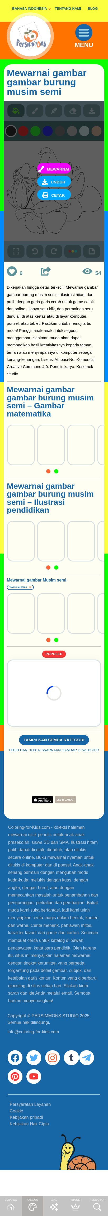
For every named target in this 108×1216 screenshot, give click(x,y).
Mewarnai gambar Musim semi (41, 586)
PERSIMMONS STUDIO (55, 1033)
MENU (88, 52)
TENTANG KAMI (68, 9)
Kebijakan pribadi (26, 1143)
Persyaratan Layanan (30, 1130)
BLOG (93, 9)
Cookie (16, 1137)
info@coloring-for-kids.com (33, 1049)
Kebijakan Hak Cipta (29, 1150)
